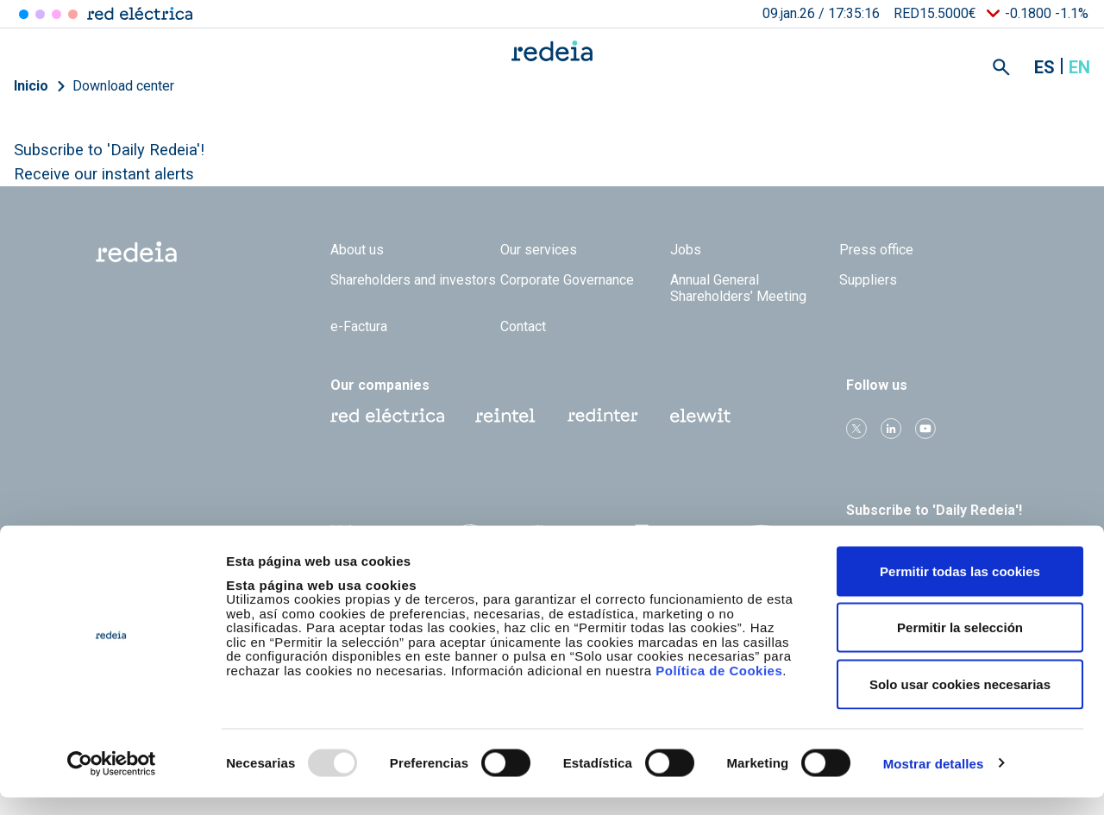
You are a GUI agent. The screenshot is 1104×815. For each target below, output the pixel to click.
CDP (664, 542)
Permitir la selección (960, 645)
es (1044, 67)
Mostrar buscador (1001, 67)
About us (357, 249)
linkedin (891, 428)
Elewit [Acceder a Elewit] (73, 14)
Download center (123, 86)
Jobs (685, 249)
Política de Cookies (719, 687)
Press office (876, 249)
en (1079, 67)
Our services (538, 249)
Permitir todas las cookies (960, 588)
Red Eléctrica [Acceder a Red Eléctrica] (24, 14)
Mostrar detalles (933, 781)
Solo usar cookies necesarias (960, 701)
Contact (523, 326)
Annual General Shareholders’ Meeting (738, 288)
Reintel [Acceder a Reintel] (56, 14)
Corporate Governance (567, 280)
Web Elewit (700, 415)
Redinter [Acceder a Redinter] (40, 14)
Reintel (505, 415)
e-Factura (358, 326)
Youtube (925, 428)
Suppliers (868, 280)
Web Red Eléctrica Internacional (603, 415)
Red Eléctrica (387, 415)
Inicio (31, 86)
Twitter (856, 428)
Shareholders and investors (413, 280)
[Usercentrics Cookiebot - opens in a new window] (111, 781)
